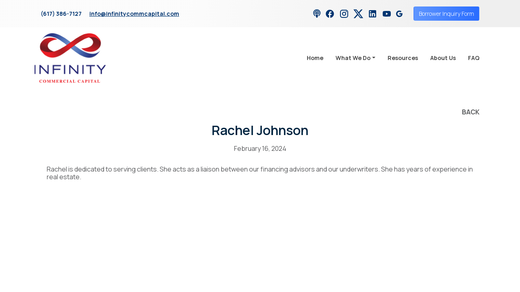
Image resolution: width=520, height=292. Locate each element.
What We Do (353, 58)
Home (315, 58)
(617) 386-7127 (61, 13)
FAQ (473, 58)
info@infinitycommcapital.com (134, 13)
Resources (403, 58)
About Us (443, 58)
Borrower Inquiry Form (446, 13)
